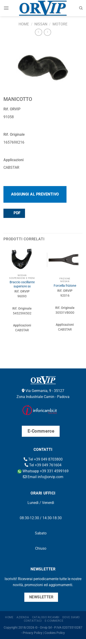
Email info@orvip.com (43, 477)
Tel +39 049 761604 (43, 465)
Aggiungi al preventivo (35, 194)
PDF (14, 213)
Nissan (40, 24)
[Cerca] (81, 8)
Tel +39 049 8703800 (43, 459)
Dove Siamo (71, 617)
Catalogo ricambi (45, 617)
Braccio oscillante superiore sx (22, 284)
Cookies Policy (54, 633)
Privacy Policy (32, 633)
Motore (60, 24)
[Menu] (6, 8)
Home (24, 24)
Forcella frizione (65, 285)
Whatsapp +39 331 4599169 (43, 471)
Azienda (23, 617)
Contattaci (33, 620)
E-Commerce (54, 620)
